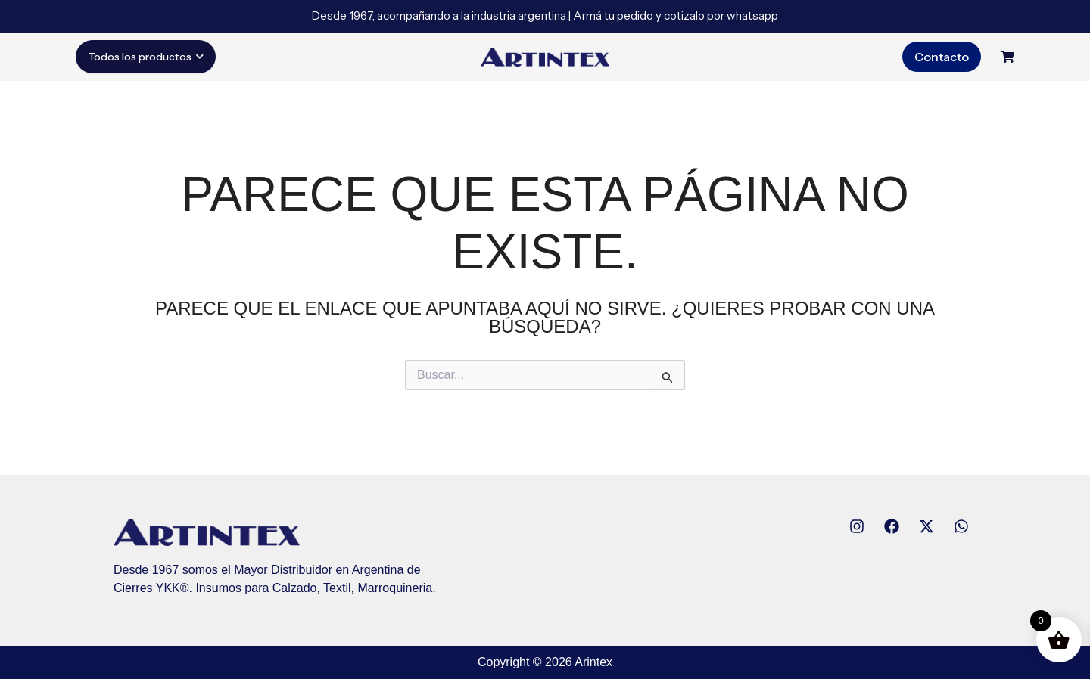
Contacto (941, 56)
